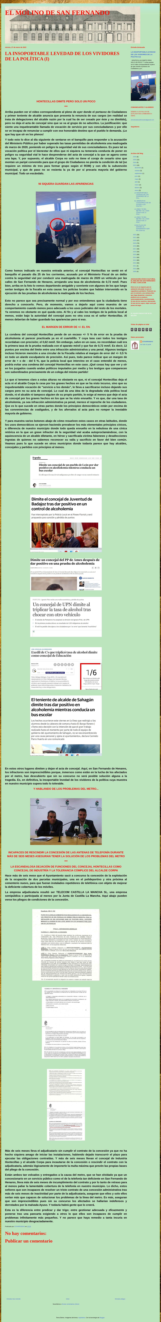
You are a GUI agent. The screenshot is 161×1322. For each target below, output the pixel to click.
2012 (135, 263)
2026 (135, 157)
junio (136, 176)
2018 (135, 246)
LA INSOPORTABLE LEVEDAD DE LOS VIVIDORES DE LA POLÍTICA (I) (143, 54)
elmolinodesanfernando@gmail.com (142, 120)
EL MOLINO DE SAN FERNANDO (57, 12)
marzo (137, 185)
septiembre (138, 173)
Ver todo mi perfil (145, 344)
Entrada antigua (120, 1299)
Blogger (102, 1317)
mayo (137, 179)
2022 (135, 235)
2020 (135, 240)
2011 (135, 266)
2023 (135, 165)
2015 (135, 254)
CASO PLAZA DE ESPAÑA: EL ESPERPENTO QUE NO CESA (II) (141, 227)
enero (137, 190)
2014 (135, 257)
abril (136, 182)
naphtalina (81, 1317)
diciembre (138, 168)
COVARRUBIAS (147, 341)
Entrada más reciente (14, 1299)
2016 (135, 252)
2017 (135, 249)
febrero (137, 187)
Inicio (67, 1299)
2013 (135, 260)
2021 (135, 237)
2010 (135, 268)
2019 (135, 243)
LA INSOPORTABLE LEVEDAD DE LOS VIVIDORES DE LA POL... (141, 195)
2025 (135, 159)
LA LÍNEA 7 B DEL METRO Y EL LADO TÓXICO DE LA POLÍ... (141, 211)
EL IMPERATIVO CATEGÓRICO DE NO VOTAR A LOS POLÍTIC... (142, 203)
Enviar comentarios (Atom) (70, 1304)
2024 (135, 162)
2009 (135, 271)
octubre (137, 170)
